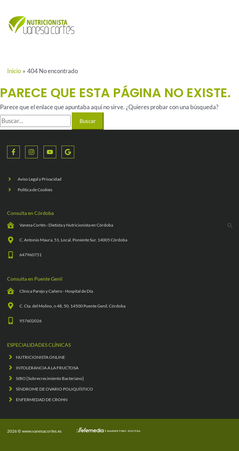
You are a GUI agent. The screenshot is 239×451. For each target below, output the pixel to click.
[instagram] (34, 152)
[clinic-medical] (60, 225)
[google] (69, 152)
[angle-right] (34, 179)
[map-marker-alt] (67, 240)
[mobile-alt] (24, 254)
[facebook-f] (16, 152)
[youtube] (52, 152)
